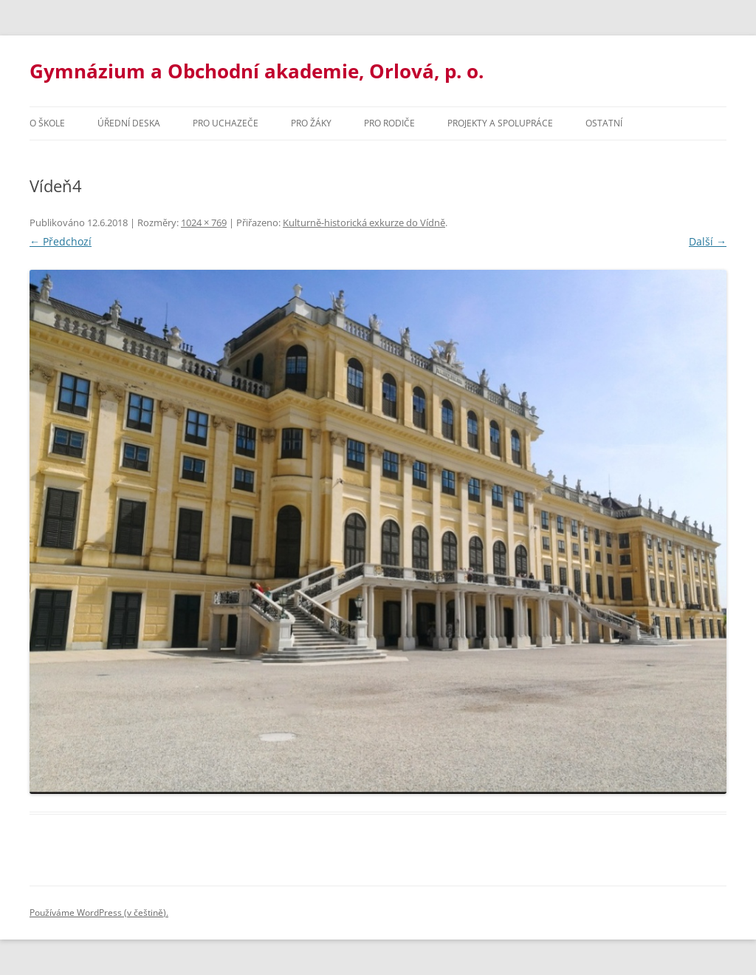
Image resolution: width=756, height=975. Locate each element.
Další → (707, 241)
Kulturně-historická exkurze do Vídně (364, 222)
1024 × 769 (204, 222)
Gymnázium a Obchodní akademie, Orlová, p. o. (257, 71)
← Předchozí (61, 241)
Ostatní (603, 123)
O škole (47, 123)
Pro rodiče (389, 123)
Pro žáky (311, 123)
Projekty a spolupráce (500, 123)
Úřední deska (128, 123)
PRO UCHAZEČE (225, 123)
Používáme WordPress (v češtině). (99, 912)
